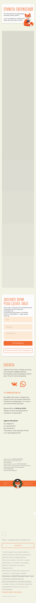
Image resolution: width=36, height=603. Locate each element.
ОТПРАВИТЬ (18, 343)
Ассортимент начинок (12, 592)
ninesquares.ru (27, 484)
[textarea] (18, 335)
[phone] (18, 327)
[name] (18, 319)
